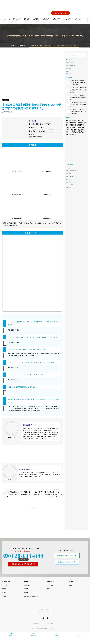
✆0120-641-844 (23, 556)
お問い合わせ (79, 20)
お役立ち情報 (56, 20)
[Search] (76, 55)
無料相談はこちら (60, 13)
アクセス (4, 596)
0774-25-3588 (41, 611)
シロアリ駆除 (27, 585)
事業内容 (26, 20)
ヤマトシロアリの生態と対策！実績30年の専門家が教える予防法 (81, 101)
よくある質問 (67, 20)
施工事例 (35, 20)
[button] (4, 323)
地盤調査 (26, 592)
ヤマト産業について (15, 20)
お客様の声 (46, 20)
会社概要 (4, 592)
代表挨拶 (4, 588)
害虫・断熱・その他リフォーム (31, 596)
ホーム (4, 20)
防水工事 (26, 588)
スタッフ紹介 (5, 585)
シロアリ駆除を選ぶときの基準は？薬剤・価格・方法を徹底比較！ (81, 109)
